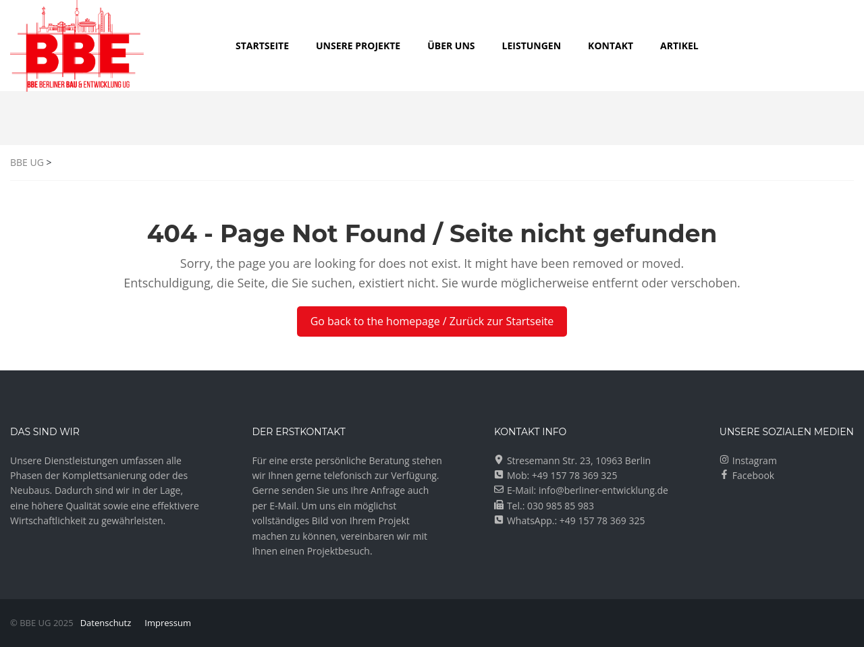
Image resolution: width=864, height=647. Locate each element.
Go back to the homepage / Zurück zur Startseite (432, 321)
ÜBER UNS (451, 45)
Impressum (167, 623)
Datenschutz (106, 623)
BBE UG (27, 162)
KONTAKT (610, 45)
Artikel (679, 45)
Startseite (262, 45)
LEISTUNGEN (532, 45)
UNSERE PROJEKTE (358, 45)
